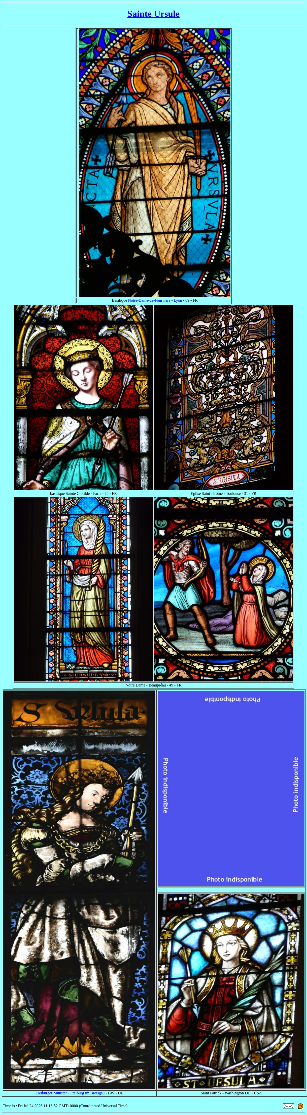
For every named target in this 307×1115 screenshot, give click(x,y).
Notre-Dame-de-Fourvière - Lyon (155, 300)
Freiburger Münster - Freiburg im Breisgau (70, 1093)
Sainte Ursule (153, 14)
